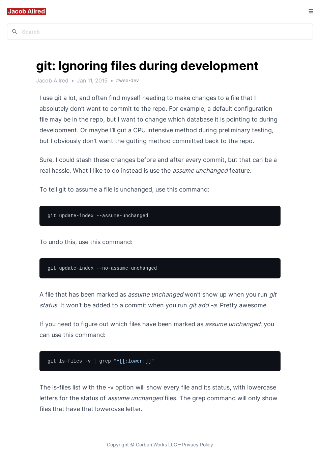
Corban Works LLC (156, 444)
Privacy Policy (197, 444)
